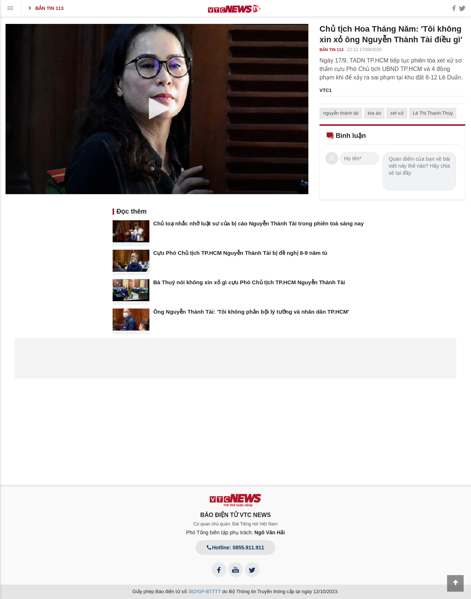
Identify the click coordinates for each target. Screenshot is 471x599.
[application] (157, 109)
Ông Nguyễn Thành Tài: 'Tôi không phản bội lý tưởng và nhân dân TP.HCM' (251, 312)
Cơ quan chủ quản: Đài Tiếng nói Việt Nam (236, 524)
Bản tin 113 (45, 8)
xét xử (396, 113)
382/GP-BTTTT (204, 591)
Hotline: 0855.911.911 (235, 547)
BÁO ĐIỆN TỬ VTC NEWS (235, 515)
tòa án (374, 113)
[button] (157, 108)
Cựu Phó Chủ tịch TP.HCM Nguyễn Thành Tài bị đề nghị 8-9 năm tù (240, 253)
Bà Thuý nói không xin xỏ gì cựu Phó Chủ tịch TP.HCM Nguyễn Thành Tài (249, 282)
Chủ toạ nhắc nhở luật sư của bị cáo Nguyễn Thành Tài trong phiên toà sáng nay (258, 223)
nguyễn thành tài (340, 113)
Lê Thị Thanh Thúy (433, 113)
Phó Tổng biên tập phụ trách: (235, 532)
